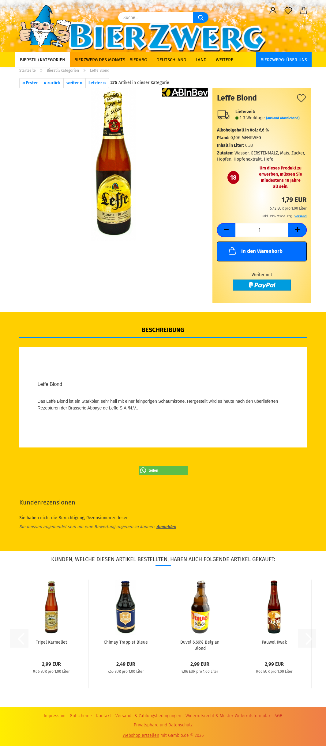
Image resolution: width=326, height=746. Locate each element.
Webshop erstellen (141, 735)
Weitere (224, 60)
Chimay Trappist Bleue (126, 642)
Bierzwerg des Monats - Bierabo (110, 60)
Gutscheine (81, 715)
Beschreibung (163, 329)
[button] (273, 10)
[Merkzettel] (288, 10)
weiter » (74, 83)
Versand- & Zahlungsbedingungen (148, 715)
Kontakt (103, 715)
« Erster (30, 83)
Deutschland (171, 60)
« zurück (52, 83)
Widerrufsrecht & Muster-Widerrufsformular (227, 715)
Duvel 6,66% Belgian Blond (199, 645)
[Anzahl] (261, 230)
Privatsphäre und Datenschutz (163, 725)
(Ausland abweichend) (283, 118)
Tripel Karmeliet (51, 642)
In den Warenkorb (255, 251)
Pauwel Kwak (274, 642)
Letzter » (97, 83)
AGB (278, 715)
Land (201, 60)
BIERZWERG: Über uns (283, 60)
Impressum (55, 715)
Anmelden (166, 526)
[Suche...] (200, 17)
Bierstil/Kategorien (42, 60)
